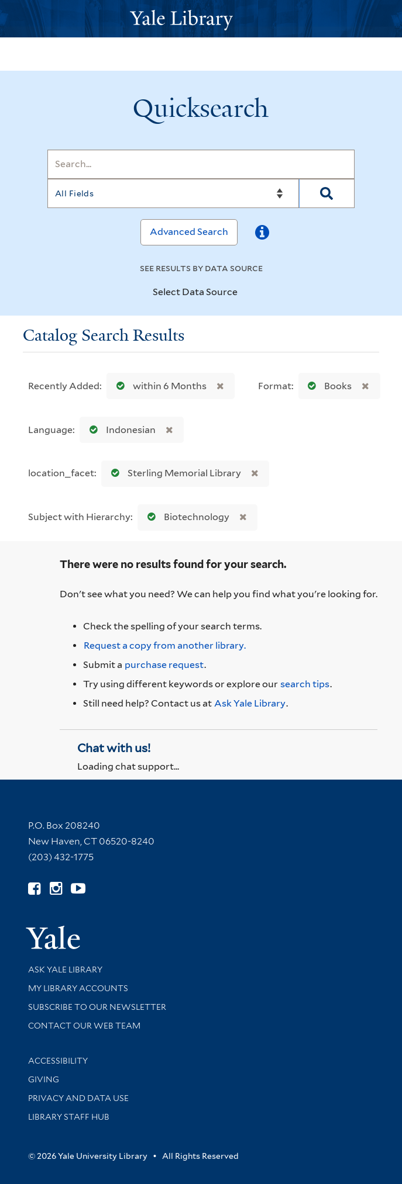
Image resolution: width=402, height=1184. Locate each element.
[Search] (201, 164)
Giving (43, 1079)
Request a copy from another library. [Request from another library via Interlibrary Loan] (165, 645)
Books (327, 386)
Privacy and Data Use (78, 1098)
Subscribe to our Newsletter (97, 1007)
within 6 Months (158, 386)
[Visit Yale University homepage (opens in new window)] (53, 933)
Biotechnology (185, 516)
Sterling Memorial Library (173, 473)
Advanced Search (189, 231)
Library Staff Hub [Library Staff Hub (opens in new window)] (68, 1116)
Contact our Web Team (84, 1025)
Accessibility (58, 1060)
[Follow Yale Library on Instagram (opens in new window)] (56, 888)
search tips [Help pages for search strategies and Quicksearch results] (304, 684)
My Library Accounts (78, 988)
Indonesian (120, 429)
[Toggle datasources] (247, 293)
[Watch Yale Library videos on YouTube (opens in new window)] (78, 888)
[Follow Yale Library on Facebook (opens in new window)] (34, 888)
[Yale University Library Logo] (201, 19)
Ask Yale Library (250, 703)
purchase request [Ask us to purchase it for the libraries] (164, 664)
